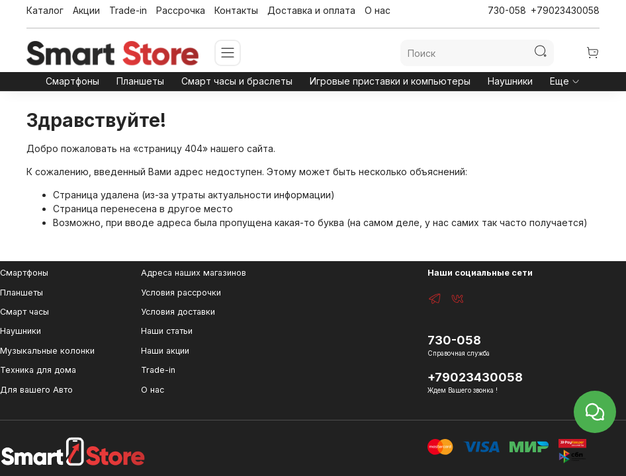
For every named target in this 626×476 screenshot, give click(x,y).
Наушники (510, 81)
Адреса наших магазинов (193, 273)
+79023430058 (565, 10)
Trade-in (128, 10)
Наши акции (165, 351)
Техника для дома (38, 370)
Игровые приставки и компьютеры (390, 81)
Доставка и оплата (311, 10)
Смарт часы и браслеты (236, 81)
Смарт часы (24, 312)
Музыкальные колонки (47, 351)
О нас (377, 10)
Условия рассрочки (181, 293)
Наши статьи (167, 331)
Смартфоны (72, 81)
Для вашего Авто (36, 390)
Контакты (236, 10)
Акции (86, 10)
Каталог (45, 10)
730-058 (507, 10)
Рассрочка (180, 10)
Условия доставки (178, 312)
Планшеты (140, 81)
